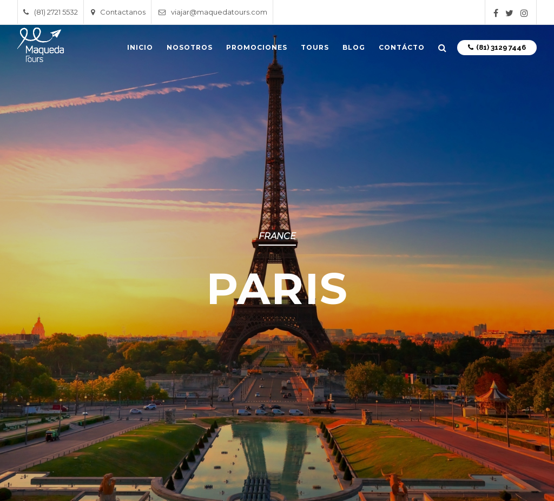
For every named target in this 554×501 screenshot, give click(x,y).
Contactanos (118, 12)
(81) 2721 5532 (50, 12)
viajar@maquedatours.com (213, 12)
